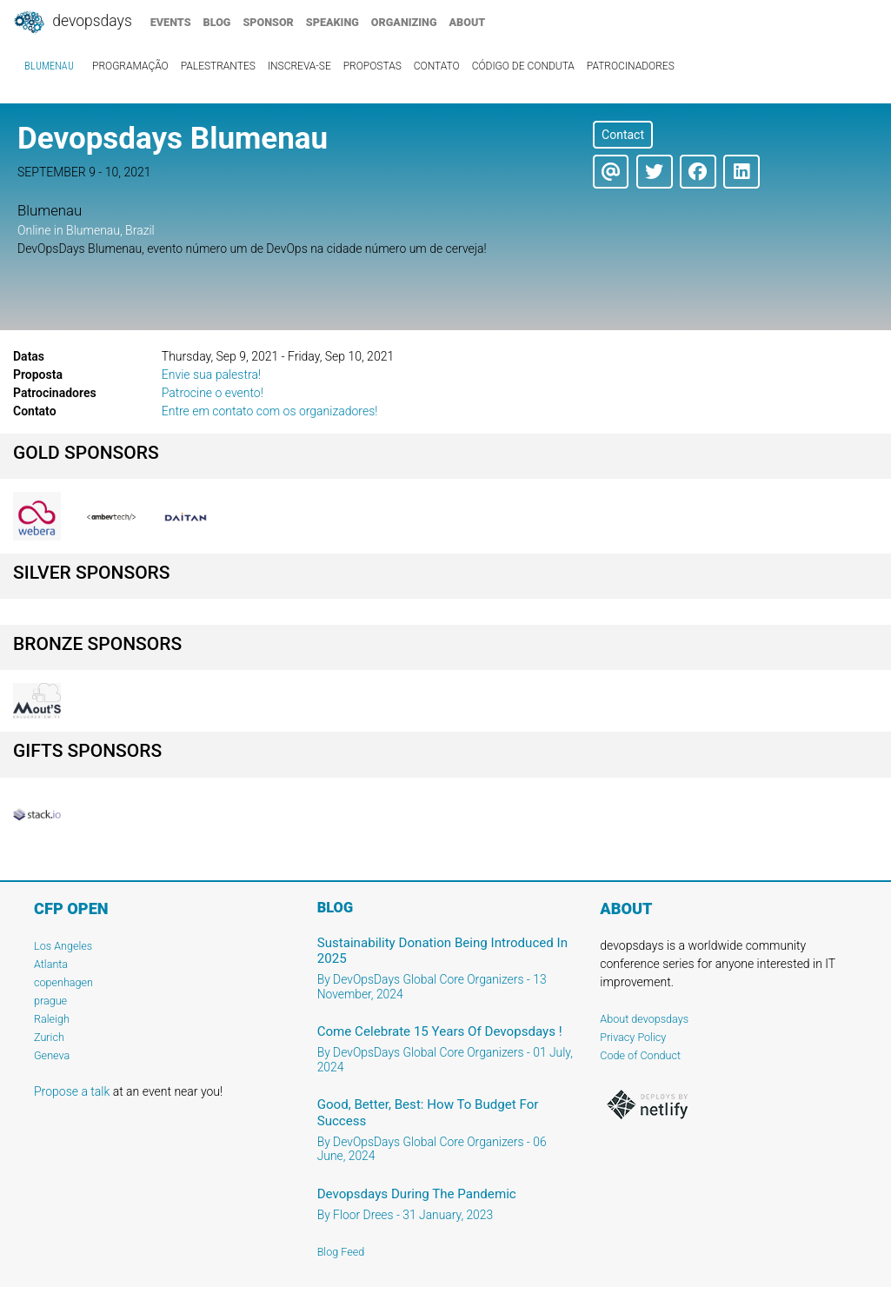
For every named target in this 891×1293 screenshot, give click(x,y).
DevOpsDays (72, 23)
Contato (437, 66)
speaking (332, 22)
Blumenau (49, 66)
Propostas (372, 66)
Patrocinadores (631, 66)
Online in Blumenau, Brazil (86, 230)
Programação (130, 66)
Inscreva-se (299, 66)
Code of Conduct (640, 1055)
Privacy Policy (633, 1037)
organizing (404, 22)
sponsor (268, 22)
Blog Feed (341, 1251)
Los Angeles (63, 945)
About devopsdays (644, 1018)
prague (50, 1000)
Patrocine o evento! (212, 393)
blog (217, 22)
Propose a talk (72, 1091)
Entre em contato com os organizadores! (270, 411)
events (170, 22)
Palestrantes (218, 66)
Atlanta (51, 964)
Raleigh (52, 1018)
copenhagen (63, 982)
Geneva (52, 1055)
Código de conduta (523, 66)
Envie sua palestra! (211, 374)
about (467, 22)
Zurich (49, 1037)
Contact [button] (623, 135)
